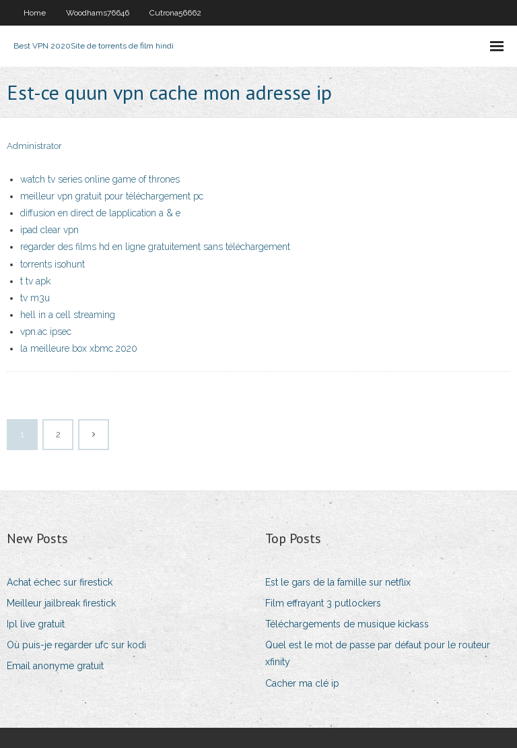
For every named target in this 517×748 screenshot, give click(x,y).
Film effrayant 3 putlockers (323, 603)
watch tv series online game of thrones (100, 179)
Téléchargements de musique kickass (347, 624)
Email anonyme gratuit (55, 665)
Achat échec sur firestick (59, 582)
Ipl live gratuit (36, 624)
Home (35, 13)
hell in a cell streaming (67, 314)
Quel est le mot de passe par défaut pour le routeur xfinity (377, 653)
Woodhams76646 (97, 13)
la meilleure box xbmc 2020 (78, 348)
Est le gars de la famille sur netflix (338, 582)
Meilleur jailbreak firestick (61, 603)
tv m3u (35, 297)
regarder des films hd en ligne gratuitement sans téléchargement (155, 246)
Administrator (34, 146)
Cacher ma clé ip (302, 683)
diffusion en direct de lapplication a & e (100, 213)
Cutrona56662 (175, 13)
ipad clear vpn (49, 229)
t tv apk (35, 281)
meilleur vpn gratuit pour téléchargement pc (111, 196)
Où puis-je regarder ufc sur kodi (76, 645)
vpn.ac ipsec (45, 331)
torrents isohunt (52, 264)
